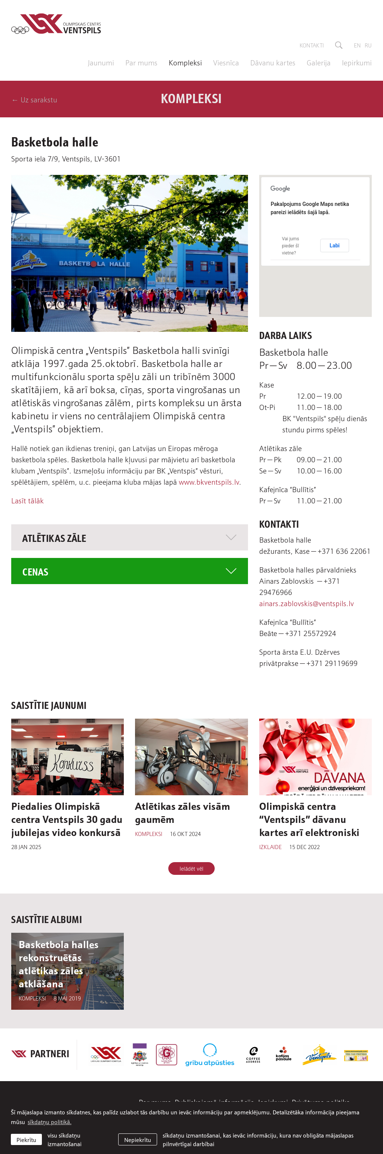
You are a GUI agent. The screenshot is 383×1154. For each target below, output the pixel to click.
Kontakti (312, 44)
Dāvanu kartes (272, 62)
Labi (335, 246)
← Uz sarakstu (34, 99)
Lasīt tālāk (27, 500)
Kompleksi (185, 62)
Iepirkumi (357, 62)
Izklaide (270, 846)
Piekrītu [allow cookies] (26, 1139)
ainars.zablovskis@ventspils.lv (306, 603)
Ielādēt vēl (191, 868)
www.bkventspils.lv (209, 481)
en (357, 44)
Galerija (319, 62)
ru (368, 44)
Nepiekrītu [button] (137, 1139)
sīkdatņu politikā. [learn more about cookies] (49, 1121)
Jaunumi (101, 62)
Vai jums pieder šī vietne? (290, 246)
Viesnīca (226, 62)
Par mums (141, 62)
